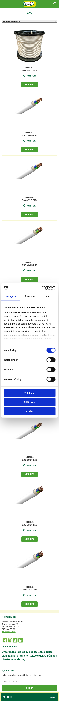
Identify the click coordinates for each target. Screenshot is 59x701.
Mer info (30, 84)
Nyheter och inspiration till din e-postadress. (21, 675)
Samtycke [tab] (10, 296)
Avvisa (29, 411)
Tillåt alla (30, 393)
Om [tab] (48, 296)
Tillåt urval (29, 402)
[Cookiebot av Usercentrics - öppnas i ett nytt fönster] (42, 288)
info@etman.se (9, 631)
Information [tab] (29, 296)
